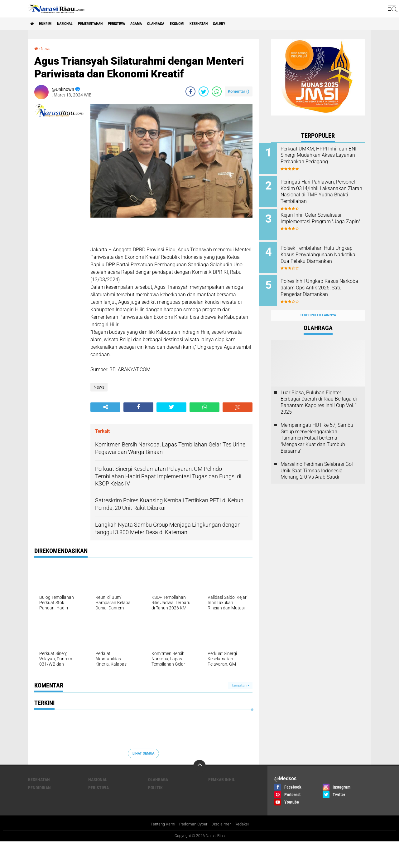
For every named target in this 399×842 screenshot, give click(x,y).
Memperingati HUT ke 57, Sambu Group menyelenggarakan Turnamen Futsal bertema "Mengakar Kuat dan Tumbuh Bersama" (317, 428)
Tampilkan (240, 685)
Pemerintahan (105, 23)
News (46, 48)
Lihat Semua (143, 753)
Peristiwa (137, 23)
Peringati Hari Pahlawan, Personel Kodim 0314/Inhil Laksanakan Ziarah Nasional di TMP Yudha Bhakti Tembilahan (324, 193)
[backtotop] (199, 766)
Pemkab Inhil (221, 779)
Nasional (74, 23)
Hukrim (49, 23)
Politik (155, 787)
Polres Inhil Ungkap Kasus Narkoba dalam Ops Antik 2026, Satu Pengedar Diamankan (322, 284)
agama (162, 23)
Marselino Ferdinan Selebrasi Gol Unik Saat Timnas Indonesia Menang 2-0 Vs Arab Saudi (317, 460)
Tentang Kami (160, 824)
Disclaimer (223, 824)
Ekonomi (211, 23)
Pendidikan (39, 787)
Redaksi (244, 824)
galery (263, 23)
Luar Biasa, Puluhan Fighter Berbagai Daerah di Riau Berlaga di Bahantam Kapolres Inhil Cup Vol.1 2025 (319, 392)
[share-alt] (105, 406)
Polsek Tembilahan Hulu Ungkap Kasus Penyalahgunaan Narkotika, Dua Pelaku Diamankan (323, 253)
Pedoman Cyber (193, 824)
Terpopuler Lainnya (318, 305)
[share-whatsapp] (217, 91)
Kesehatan (238, 23)
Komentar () (238, 91)
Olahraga (186, 23)
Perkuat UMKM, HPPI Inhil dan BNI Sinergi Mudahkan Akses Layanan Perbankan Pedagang (326, 158)
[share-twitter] (204, 91)
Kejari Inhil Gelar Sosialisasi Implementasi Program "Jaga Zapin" (325, 218)
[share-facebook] (190, 91)
